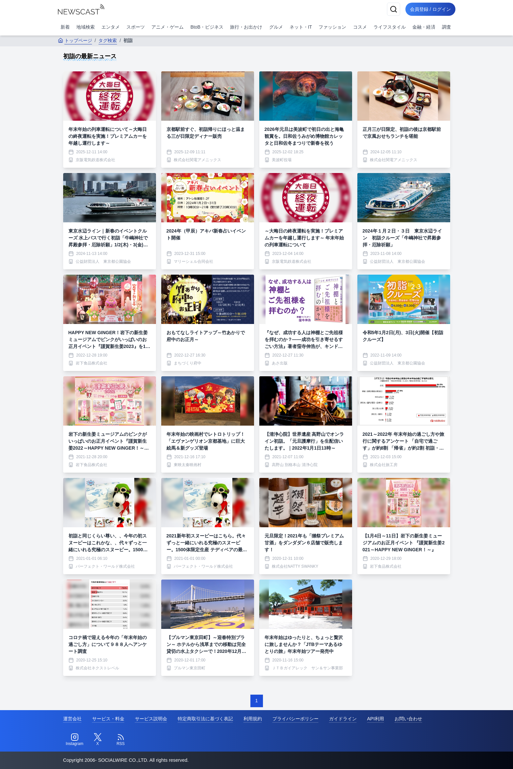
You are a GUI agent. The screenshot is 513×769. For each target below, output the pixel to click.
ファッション (332, 27)
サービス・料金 (108, 718)
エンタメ (110, 27)
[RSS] (120, 739)
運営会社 (72, 718)
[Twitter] (97, 739)
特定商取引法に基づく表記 (205, 718)
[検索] (392, 9)
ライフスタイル (389, 27)
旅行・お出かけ (246, 27)
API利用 (375, 718)
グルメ (276, 27)
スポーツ (135, 27)
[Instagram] (74, 739)
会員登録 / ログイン (429, 9)
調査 (446, 27)
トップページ (75, 40)
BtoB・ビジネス (207, 27)
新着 (65, 27)
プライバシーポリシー (295, 718)
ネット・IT (301, 27)
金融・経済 (423, 27)
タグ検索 (107, 40)
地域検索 (85, 27)
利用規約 (253, 718)
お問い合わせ (408, 718)
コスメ (360, 27)
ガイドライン (343, 718)
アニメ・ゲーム (167, 27)
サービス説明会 (151, 718)
